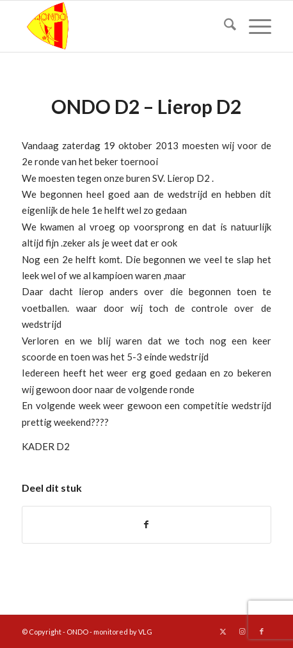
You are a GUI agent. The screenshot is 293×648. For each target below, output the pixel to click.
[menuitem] (223, 26)
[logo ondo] (121, 26)
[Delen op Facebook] (146, 524)
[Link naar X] (223, 631)
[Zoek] (223, 26)
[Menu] (253, 26)
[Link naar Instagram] (242, 631)
